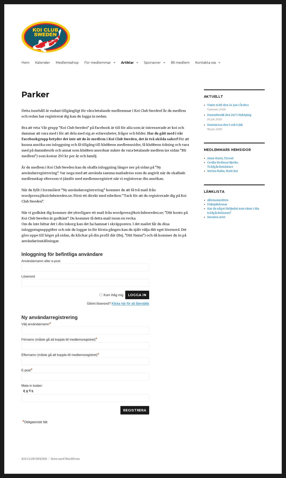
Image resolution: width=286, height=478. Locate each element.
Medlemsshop (67, 63)
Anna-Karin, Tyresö (220, 158)
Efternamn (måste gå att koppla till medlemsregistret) (60, 355)
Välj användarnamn (36, 324)
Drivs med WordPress (65, 459)
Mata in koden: (32, 385)
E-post (27, 370)
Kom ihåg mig (113, 295)
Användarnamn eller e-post (40, 261)
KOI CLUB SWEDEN (34, 459)
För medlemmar (97, 63)
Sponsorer (152, 63)
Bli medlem (180, 63)
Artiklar (127, 63)
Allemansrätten (217, 200)
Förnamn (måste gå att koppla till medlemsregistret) (59, 339)
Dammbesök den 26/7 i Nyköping (229, 115)
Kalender (42, 63)
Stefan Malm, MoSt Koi (222, 171)
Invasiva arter (216, 217)
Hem (25, 63)
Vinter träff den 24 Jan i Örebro (228, 105)
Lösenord (28, 276)
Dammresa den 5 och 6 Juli (225, 125)
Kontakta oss (205, 63)
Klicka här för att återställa (130, 303)
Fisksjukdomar (217, 204)
